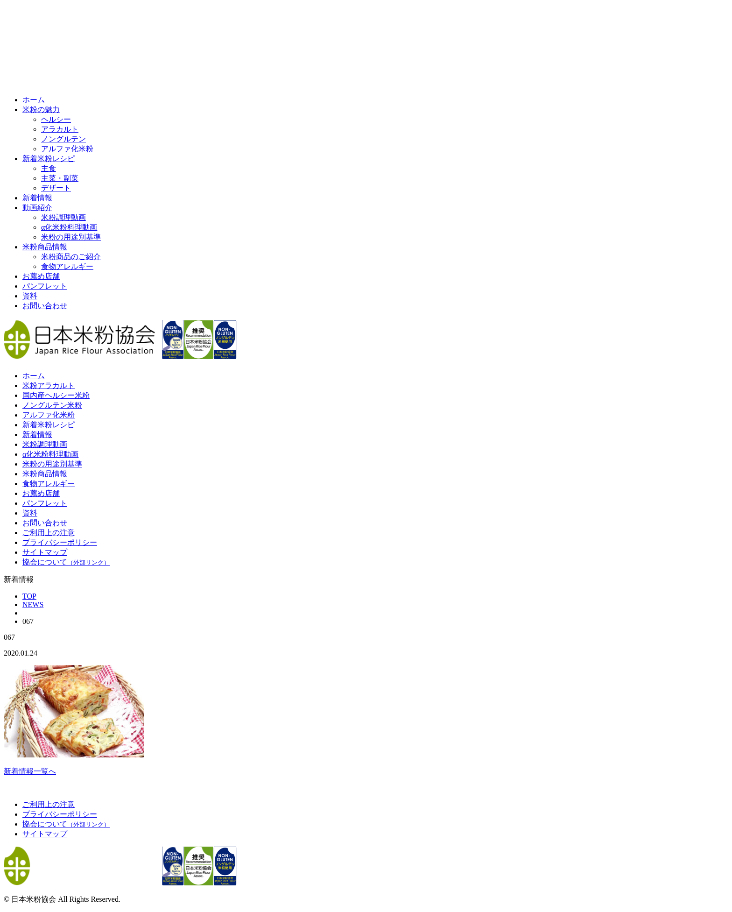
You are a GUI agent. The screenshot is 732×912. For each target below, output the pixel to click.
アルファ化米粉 (67, 149)
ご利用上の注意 (48, 533)
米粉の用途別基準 (71, 237)
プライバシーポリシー (59, 542)
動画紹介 (37, 208)
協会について (66, 562)
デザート (56, 188)
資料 (29, 296)
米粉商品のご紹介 (71, 257)
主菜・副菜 (59, 178)
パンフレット (44, 286)
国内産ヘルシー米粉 (56, 395)
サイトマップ (44, 552)
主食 (48, 168)
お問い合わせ (44, 306)
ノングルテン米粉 (52, 405)
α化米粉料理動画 (69, 227)
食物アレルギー (67, 266)
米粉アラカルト (48, 385)
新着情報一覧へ (30, 771)
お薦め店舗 (41, 276)
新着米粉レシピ (48, 159)
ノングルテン (63, 139)
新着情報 (37, 198)
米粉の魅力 (41, 109)
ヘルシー (56, 119)
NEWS (32, 604)
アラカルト (59, 129)
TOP (29, 596)
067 (28, 621)
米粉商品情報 (44, 247)
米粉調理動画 (63, 217)
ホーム (33, 100)
